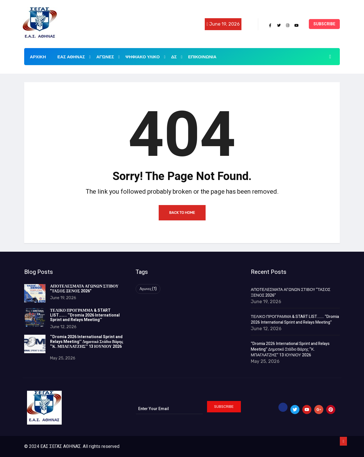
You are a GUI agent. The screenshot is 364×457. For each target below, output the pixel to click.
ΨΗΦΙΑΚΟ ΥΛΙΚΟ (145, 56)
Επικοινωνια (202, 56)
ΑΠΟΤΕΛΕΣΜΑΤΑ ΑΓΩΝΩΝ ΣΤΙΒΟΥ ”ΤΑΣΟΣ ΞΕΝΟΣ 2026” (84, 288)
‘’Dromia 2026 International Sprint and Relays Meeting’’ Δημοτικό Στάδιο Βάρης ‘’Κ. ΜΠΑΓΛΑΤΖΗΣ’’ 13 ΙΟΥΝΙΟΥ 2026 (86, 344)
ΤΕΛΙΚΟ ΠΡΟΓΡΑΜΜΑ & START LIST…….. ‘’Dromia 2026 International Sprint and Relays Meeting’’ (85, 315)
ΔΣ (177, 56)
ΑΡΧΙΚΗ (38, 56)
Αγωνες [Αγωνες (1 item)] (148, 288)
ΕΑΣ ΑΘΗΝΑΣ (74, 56)
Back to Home (182, 212)
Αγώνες (108, 56)
